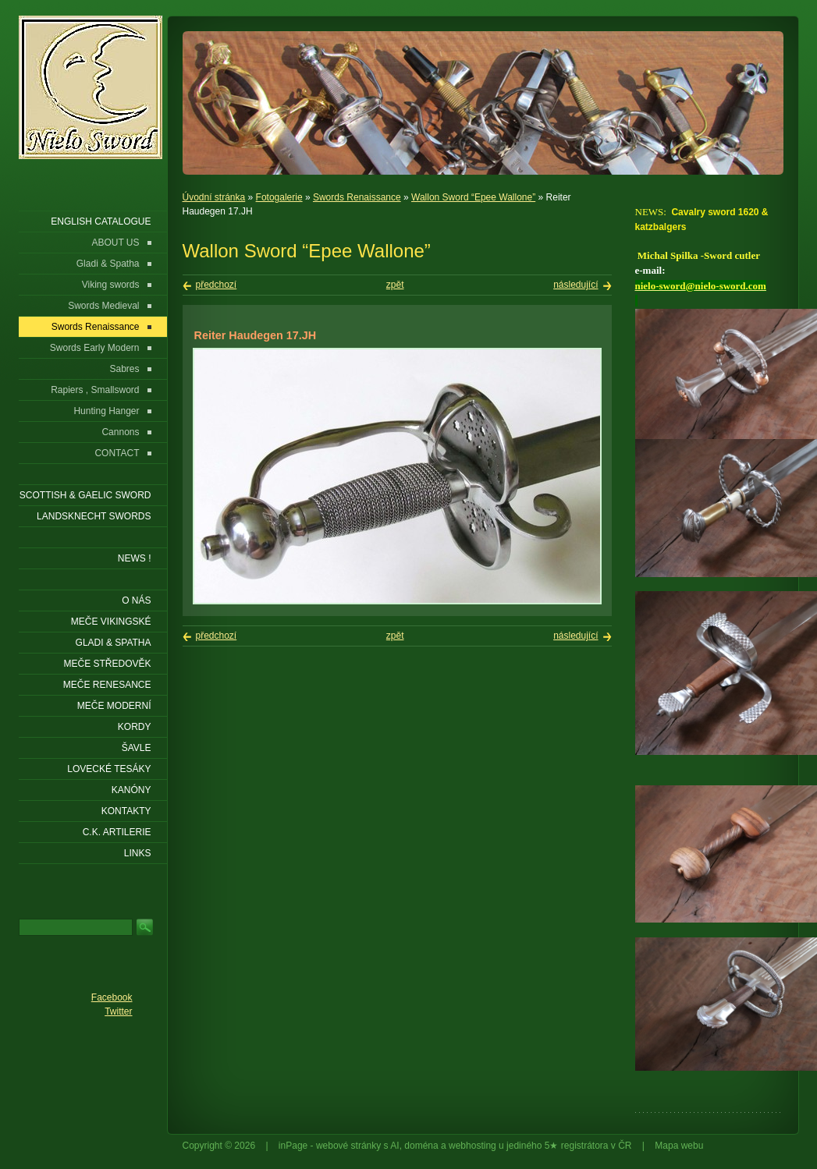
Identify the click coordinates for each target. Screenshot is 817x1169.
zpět (395, 284)
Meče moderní (114, 705)
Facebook (112, 997)
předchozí (216, 284)
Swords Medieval (103, 305)
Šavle (136, 747)
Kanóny (131, 790)
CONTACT (116, 453)
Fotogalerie (279, 197)
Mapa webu (679, 1145)
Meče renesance (107, 684)
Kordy (134, 726)
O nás (136, 600)
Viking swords (111, 284)
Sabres (124, 368)
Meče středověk (107, 663)
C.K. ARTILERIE (117, 832)
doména (421, 1145)
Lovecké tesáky (109, 768)
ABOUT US (115, 242)
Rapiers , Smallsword (95, 389)
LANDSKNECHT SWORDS (94, 516)
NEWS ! (134, 558)
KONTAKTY (126, 811)
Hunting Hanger (106, 411)
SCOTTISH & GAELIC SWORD (85, 495)
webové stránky (348, 1145)
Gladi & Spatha (108, 263)
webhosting (472, 1145)
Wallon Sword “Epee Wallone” (473, 197)
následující (575, 284)
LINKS (137, 853)
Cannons (120, 432)
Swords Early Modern (95, 347)
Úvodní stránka (214, 197)
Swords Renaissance (357, 197)
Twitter (118, 1011)
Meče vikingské (111, 621)
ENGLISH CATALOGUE (101, 221)
